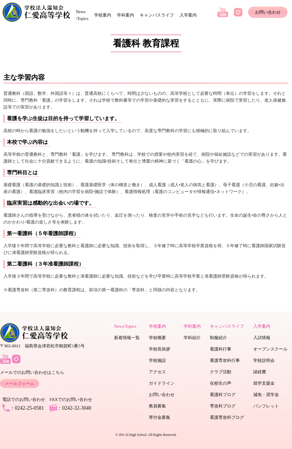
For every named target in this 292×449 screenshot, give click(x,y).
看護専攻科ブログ (227, 417)
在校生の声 (220, 383)
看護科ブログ (223, 394)
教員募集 (157, 406)
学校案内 (102, 15)
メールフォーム (20, 383)
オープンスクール (270, 349)
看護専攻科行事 (225, 360)
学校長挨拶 (159, 349)
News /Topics (82, 15)
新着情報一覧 (127, 337)
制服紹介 (218, 337)
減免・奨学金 (266, 394)
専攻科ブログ (223, 406)
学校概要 (157, 337)
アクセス (157, 372)
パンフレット (266, 406)
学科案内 (125, 15)
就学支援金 (264, 383)
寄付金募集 (159, 417)
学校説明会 (264, 360)
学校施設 (157, 360)
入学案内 (188, 15)
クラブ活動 (220, 372)
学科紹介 (192, 337)
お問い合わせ (268, 12)
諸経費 (259, 372)
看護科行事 (220, 349)
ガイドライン (162, 383)
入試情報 (261, 337)
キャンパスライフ (157, 15)
